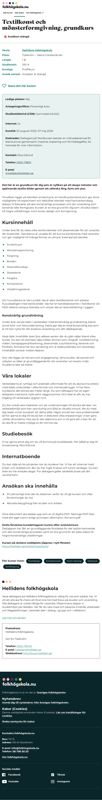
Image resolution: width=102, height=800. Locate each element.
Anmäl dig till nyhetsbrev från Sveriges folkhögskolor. (35, 702)
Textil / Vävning (74, 561)
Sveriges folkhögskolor (51, 692)
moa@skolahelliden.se (19, 173)
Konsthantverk (53, 561)
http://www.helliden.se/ (37, 653)
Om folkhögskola (35, 13)
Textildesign (34, 561)
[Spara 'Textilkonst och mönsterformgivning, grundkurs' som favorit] (19, 86)
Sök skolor (19, 13)
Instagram (60, 781)
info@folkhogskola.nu (25, 748)
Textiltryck (93, 561)
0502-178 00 (24, 646)
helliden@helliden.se (28, 649)
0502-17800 (23, 162)
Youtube (10, 781)
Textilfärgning (12, 566)
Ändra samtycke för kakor (18, 721)
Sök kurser (8, 13)
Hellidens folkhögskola (37, 50)
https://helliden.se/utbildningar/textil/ (25, 546)
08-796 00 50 (20, 751)
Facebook (11, 774)
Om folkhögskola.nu (14, 757)
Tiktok (58, 774)
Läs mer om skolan (14, 617)
